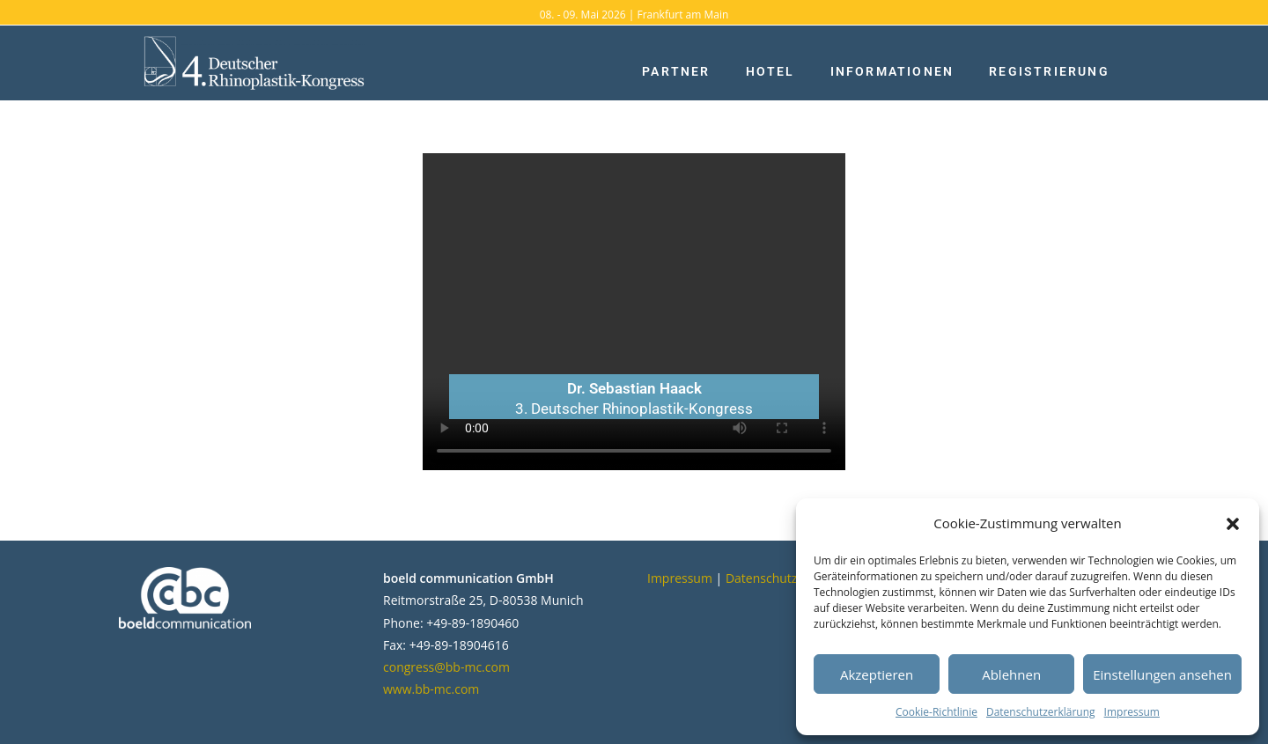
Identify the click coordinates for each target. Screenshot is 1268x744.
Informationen (892, 71)
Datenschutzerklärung (1040, 711)
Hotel (770, 71)
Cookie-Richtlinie (936, 711)
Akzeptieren (876, 674)
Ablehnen (1011, 674)
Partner (676, 71)
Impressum (1132, 711)
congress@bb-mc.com (446, 667)
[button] (1233, 524)
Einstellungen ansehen (1162, 674)
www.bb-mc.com (431, 689)
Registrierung (1049, 71)
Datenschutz (761, 578)
